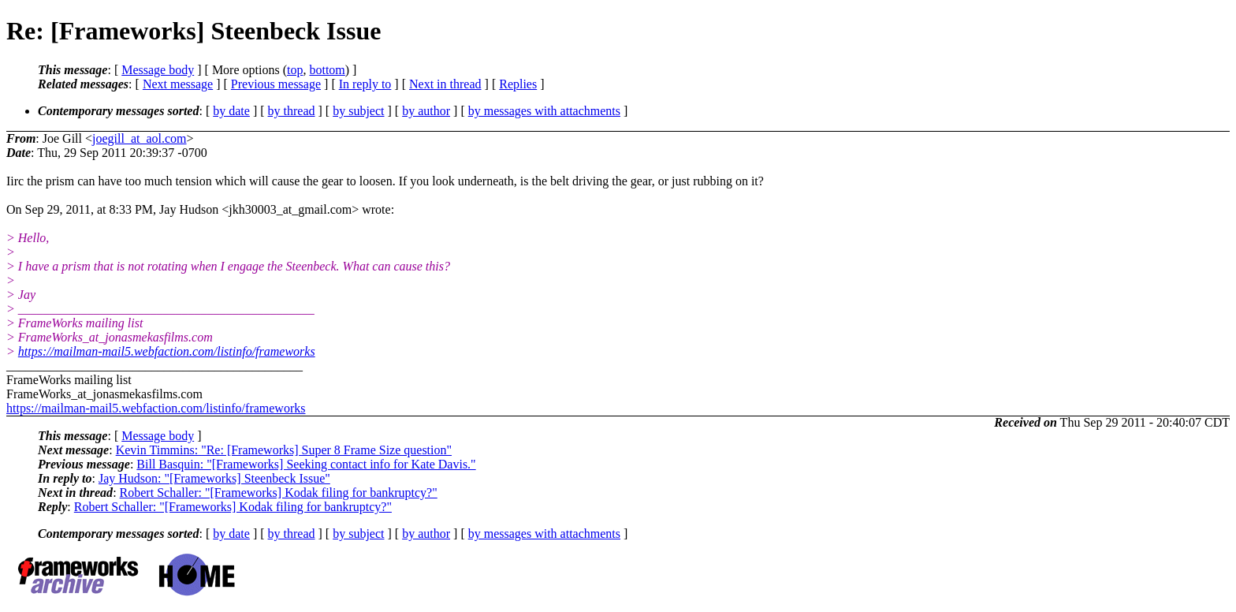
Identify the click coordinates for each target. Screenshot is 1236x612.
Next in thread (445, 84)
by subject (358, 111)
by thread (291, 111)
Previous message (276, 84)
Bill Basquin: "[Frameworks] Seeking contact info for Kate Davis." (305, 464)
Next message (178, 84)
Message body (157, 69)
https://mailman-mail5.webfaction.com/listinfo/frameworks (166, 351)
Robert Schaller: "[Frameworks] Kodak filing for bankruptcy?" (278, 492)
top (295, 69)
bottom (326, 69)
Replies (518, 84)
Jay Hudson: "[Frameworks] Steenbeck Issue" (214, 478)
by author (426, 111)
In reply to (365, 84)
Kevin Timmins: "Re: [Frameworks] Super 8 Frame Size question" (284, 450)
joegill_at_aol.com (139, 138)
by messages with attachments (544, 111)
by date (231, 111)
